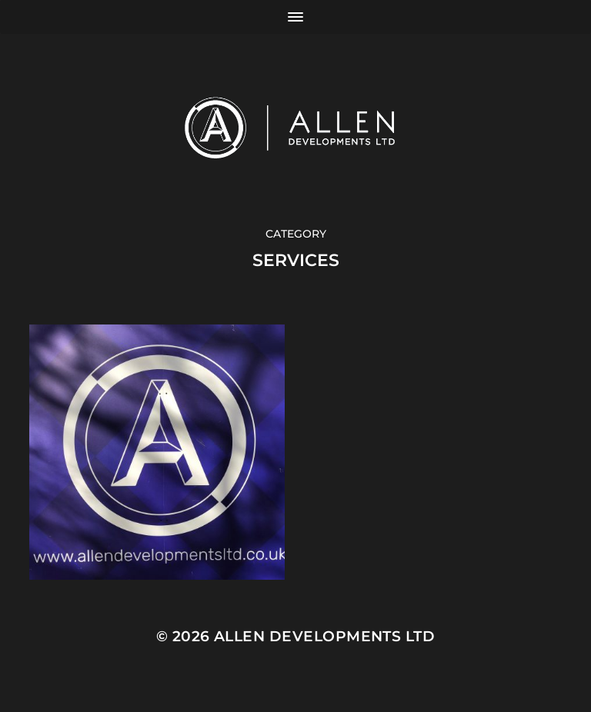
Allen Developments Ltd (324, 636)
